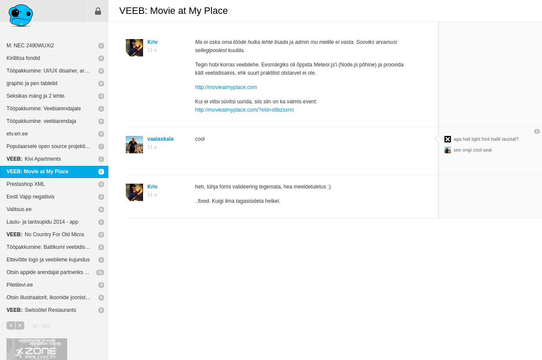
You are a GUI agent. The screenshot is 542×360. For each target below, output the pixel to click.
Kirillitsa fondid (23, 58)
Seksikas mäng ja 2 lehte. (36, 96)
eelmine (11, 325)
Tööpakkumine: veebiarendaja (41, 121)
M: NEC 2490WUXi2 (30, 46)
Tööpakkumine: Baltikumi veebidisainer (52, 247)
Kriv (152, 42)
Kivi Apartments (34, 159)
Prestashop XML (26, 184)
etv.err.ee (17, 134)
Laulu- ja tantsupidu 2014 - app (42, 222)
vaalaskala (160, 139)
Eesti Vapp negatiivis (31, 197)
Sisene (98, 11)
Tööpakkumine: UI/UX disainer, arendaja (53, 71)
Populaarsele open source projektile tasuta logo (57, 146)
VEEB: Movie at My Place (38, 171)
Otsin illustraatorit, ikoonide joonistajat (50, 297)
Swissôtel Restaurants (41, 310)
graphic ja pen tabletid (32, 83)
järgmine (20, 325)
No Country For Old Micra (45, 234)
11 (100, 272)
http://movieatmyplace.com (226, 87)
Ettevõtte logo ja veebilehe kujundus (48, 260)
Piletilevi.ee (20, 285)
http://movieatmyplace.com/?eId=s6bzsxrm (244, 110)
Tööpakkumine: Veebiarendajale (44, 109)
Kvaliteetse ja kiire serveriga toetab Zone (37, 349)
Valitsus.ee (19, 209)
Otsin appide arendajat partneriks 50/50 (52, 272)
